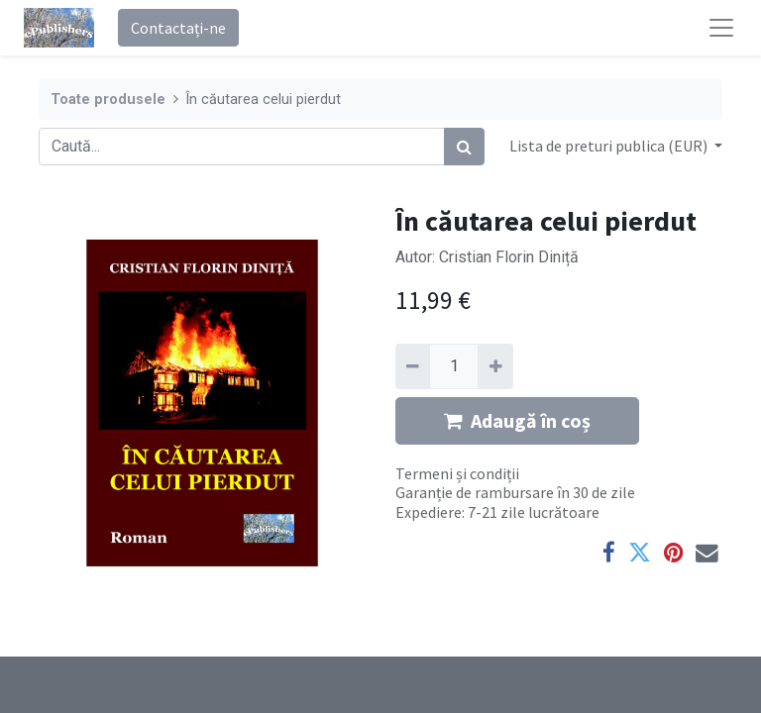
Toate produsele (108, 99)
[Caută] (464, 146)
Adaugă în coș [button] (517, 420)
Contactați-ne (178, 28)
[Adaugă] (495, 366)
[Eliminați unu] (412, 366)
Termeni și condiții (457, 473)
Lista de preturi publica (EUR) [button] (609, 145)
